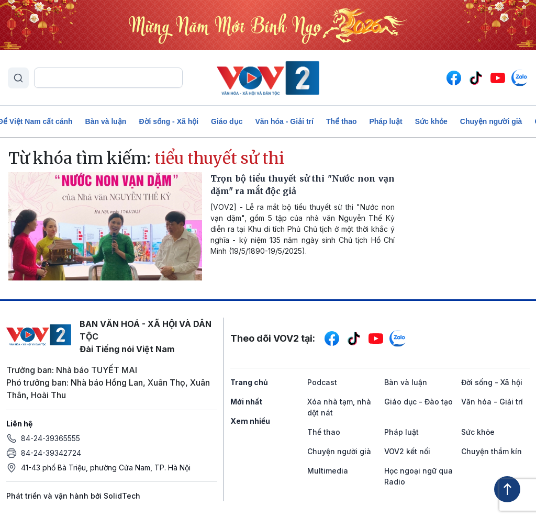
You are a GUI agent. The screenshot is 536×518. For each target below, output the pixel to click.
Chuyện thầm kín (491, 451)
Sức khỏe (431, 121)
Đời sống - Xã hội (168, 121)
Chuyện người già (491, 121)
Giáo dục (226, 121)
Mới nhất (246, 401)
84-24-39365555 (50, 438)
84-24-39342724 (51, 452)
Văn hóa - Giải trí (284, 121)
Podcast (322, 382)
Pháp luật (385, 121)
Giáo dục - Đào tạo (418, 401)
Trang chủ (249, 382)
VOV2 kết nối (407, 451)
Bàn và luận (106, 121)
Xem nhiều (250, 420)
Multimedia (327, 470)
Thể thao (341, 121)
